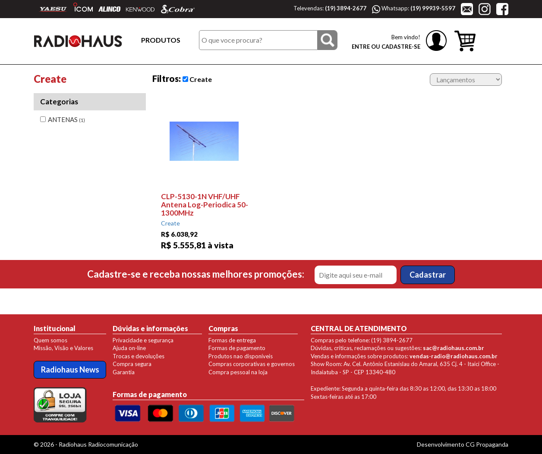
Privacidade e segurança (143, 340)
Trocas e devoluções (138, 356)
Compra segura (132, 363)
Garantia (124, 372)
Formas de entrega (232, 340)
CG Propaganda (487, 444)
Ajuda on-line (129, 347)
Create (197, 79)
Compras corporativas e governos (251, 363)
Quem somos (50, 340)
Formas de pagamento (236, 347)
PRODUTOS (160, 40)
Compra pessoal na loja (238, 372)
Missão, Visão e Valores (63, 347)
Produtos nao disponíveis (240, 356)
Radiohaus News (70, 369)
